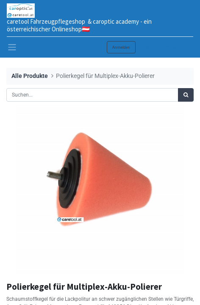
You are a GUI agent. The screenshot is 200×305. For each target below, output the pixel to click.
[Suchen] (186, 95)
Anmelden (121, 47)
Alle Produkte (29, 76)
